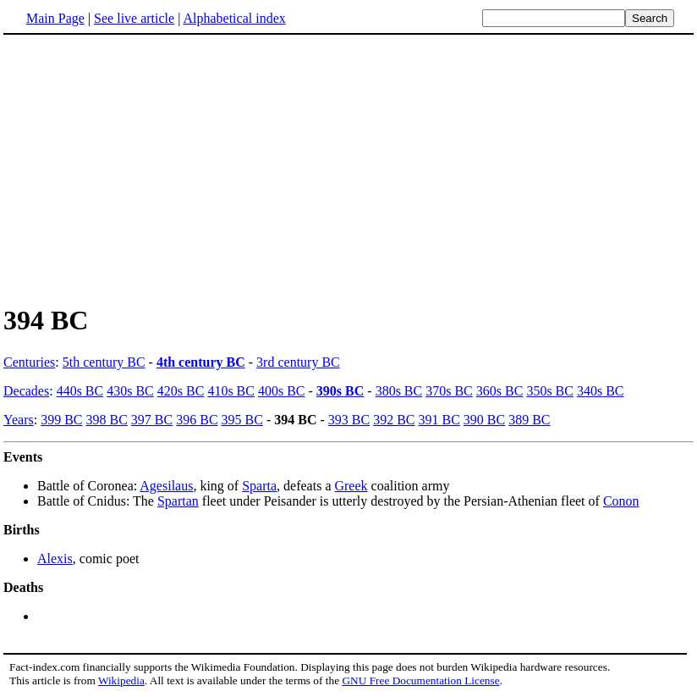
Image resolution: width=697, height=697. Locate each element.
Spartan (178, 501)
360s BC (500, 391)
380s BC (399, 391)
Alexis (55, 558)
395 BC (242, 419)
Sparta (259, 485)
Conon (621, 501)
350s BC (550, 391)
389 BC (529, 419)
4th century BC (200, 362)
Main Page (55, 18)
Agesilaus (166, 485)
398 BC (107, 419)
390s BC (340, 391)
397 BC (152, 419)
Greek (350, 485)
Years (18, 419)
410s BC (231, 391)
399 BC (61, 419)
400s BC (281, 391)
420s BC (181, 391)
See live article (134, 18)
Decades (26, 391)
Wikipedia (121, 680)
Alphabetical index (234, 18)
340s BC (600, 391)
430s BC (130, 391)
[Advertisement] (348, 168)
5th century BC (104, 362)
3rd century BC (298, 362)
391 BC (438, 419)
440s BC (80, 391)
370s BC (449, 391)
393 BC (349, 419)
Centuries (29, 362)
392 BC (393, 419)
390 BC (484, 419)
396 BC (196, 419)
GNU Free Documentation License (420, 680)
